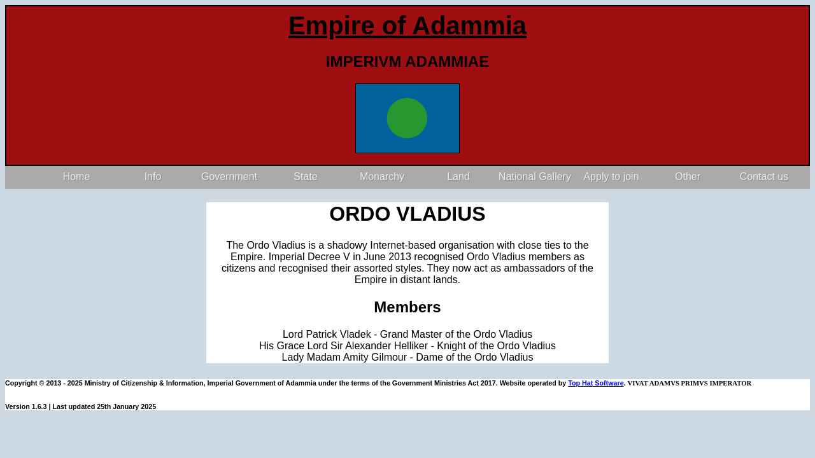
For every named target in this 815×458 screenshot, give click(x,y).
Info (153, 176)
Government (229, 176)
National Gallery (535, 176)
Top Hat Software (595, 383)
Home (76, 176)
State (305, 176)
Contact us (764, 176)
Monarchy (382, 176)
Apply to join (611, 176)
